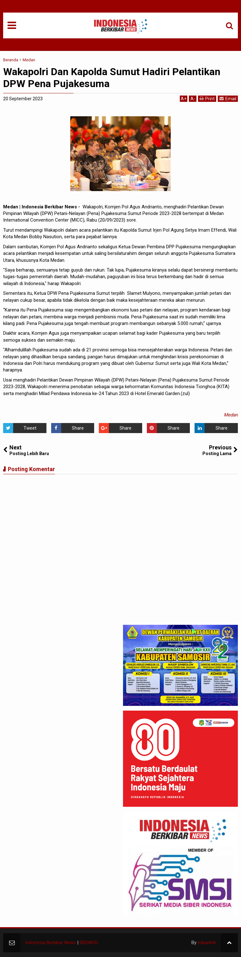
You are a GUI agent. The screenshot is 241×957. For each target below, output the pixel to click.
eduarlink (207, 942)
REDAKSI (89, 942)
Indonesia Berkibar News (50, 942)
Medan (231, 415)
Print (207, 99)
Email (227, 99)
